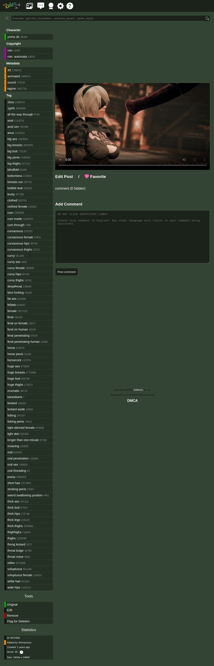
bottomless (14, 176)
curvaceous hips (18, 243)
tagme (11, 88)
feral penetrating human (23, 341)
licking (11, 415)
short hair (13, 483)
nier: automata (17, 56)
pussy (11, 477)
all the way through (20, 114)
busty (11, 194)
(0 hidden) (77, 188)
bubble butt (15, 188)
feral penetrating (18, 335)
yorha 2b (13, 37)
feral (10, 317)
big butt (12, 151)
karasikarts (14, 397)
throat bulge (15, 550)
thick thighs (15, 526)
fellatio (11, 305)
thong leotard (16, 544)
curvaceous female (20, 237)
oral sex (12, 464)
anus (10, 133)
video (11, 563)
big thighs (14, 163)
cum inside (14, 219)
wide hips (13, 587)
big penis (13, 157)
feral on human (17, 329)
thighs (11, 538)
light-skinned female (21, 427)
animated (13, 76)
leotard (12, 403)
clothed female (17, 206)
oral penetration (18, 458)
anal (10, 120)
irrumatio (13, 391)
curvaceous (15, 231)
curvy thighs (15, 280)
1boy (10, 102)
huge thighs (15, 384)
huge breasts (16, 372)
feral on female (17, 323)
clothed (12, 200)
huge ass (13, 366)
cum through (15, 225)
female (12, 311)
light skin (13, 434)
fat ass (11, 298)
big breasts (14, 145)
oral (10, 452)
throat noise (15, 556)
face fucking (15, 292)
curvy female (16, 268)
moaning (13, 446)
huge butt (13, 378)
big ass (12, 139)
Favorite (95, 176)
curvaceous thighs (19, 249)
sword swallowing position (25, 495)
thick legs (13, 520)
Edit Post (64, 176)
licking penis (15, 421)
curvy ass (13, 262)
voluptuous (14, 569)
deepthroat (14, 286)
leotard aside (16, 409)
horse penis (15, 354)
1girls (11, 108)
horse (11, 348)
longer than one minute (23, 440)
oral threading (16, 470)
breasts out (15, 182)
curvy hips (14, 274)
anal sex (13, 126)
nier (10, 50)
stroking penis (16, 489)
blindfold (13, 169)
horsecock (14, 360)
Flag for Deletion (18, 621)
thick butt (13, 507)
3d (9, 70)
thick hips (13, 513)
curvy (11, 255)
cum (10, 212)
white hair (14, 581)
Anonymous (24, 642)
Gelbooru (138, 389)
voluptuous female (19, 575)
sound (11, 82)
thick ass (13, 501)
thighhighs (14, 532)
